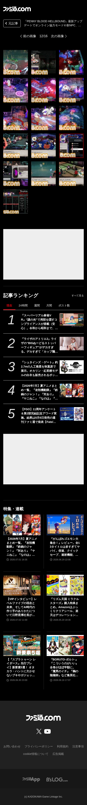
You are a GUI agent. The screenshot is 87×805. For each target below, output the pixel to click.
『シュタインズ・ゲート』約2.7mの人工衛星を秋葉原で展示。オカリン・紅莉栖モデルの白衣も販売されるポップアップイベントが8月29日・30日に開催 (39, 369)
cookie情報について (35, 753)
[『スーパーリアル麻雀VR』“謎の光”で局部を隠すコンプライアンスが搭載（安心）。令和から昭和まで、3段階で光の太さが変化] (72, 320)
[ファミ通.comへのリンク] (17, 8)
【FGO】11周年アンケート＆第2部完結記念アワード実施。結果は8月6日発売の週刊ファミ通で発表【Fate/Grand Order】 (39, 416)
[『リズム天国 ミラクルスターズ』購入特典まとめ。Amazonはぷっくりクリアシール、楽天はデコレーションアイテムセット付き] (65, 585)
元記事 (11, 24)
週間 (37, 305)
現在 (9, 305)
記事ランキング (20, 295)
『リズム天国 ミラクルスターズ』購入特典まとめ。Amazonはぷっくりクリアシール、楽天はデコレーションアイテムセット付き (64, 607)
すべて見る (78, 295)
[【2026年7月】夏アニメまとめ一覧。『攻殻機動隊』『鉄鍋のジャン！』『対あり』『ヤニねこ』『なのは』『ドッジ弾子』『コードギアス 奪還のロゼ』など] (72, 390)
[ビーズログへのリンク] (57, 779)
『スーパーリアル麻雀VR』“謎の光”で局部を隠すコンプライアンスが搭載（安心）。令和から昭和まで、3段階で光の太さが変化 (39, 322)
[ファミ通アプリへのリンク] (31, 779)
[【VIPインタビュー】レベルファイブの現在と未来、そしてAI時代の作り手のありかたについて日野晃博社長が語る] (22, 585)
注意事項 (78, 746)
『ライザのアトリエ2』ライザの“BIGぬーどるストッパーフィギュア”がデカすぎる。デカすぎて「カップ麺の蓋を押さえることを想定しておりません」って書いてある (39, 345)
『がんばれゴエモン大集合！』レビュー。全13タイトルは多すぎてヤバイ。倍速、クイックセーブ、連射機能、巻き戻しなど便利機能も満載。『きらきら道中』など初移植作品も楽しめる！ (65, 547)
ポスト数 (64, 305)
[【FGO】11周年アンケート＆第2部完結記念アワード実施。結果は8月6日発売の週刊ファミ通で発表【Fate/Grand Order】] (72, 414)
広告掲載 (58, 753)
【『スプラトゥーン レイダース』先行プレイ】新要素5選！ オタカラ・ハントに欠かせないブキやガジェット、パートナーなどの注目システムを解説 (21, 667)
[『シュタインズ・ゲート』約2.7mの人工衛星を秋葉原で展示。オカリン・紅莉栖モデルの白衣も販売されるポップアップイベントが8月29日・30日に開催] (72, 367)
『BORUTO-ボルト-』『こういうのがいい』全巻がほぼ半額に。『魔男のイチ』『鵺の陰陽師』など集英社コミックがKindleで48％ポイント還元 (64, 667)
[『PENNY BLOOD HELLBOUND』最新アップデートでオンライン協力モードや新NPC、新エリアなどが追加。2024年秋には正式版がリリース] (15, 62)
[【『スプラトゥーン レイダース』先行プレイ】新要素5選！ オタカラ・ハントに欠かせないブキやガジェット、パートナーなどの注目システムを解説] (22, 645)
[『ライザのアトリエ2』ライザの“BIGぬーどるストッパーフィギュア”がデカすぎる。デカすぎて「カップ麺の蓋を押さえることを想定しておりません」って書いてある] (72, 343)
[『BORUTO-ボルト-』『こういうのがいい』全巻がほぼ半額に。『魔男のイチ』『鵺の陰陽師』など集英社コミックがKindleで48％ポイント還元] (65, 645)
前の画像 (29, 36)
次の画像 (57, 36)
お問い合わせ (11, 746)
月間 (49, 305)
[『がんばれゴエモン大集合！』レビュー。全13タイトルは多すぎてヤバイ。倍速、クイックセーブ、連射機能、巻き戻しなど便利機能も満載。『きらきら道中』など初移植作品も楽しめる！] (65, 524)
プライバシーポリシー (39, 746)
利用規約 (62, 746)
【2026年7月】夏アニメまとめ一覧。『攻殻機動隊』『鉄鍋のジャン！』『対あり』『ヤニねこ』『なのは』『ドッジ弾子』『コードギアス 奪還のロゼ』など (39, 392)
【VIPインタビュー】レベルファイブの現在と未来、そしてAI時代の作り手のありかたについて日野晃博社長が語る (21, 607)
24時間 (23, 305)
